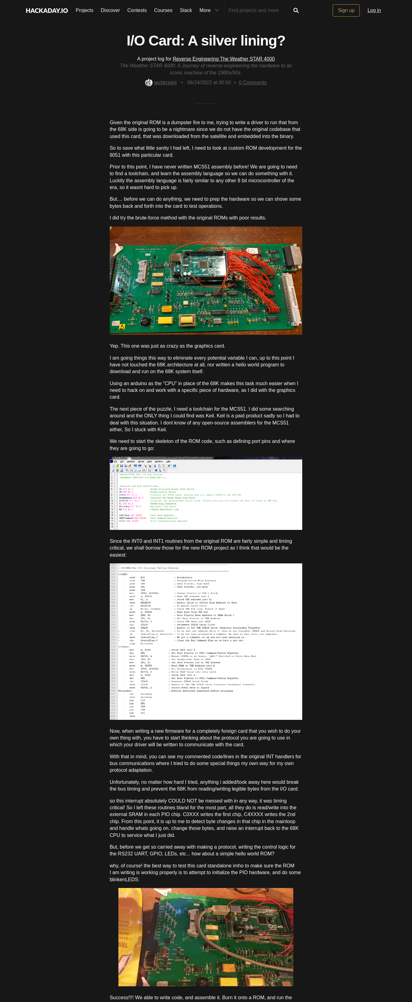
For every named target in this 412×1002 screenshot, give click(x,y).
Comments (253, 82)
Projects (84, 10)
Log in (374, 10)
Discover (110, 10)
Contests (137, 10)
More (211, 10)
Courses (163, 10)
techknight (160, 82)
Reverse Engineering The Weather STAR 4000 (224, 58)
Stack (186, 10)
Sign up (346, 10)
